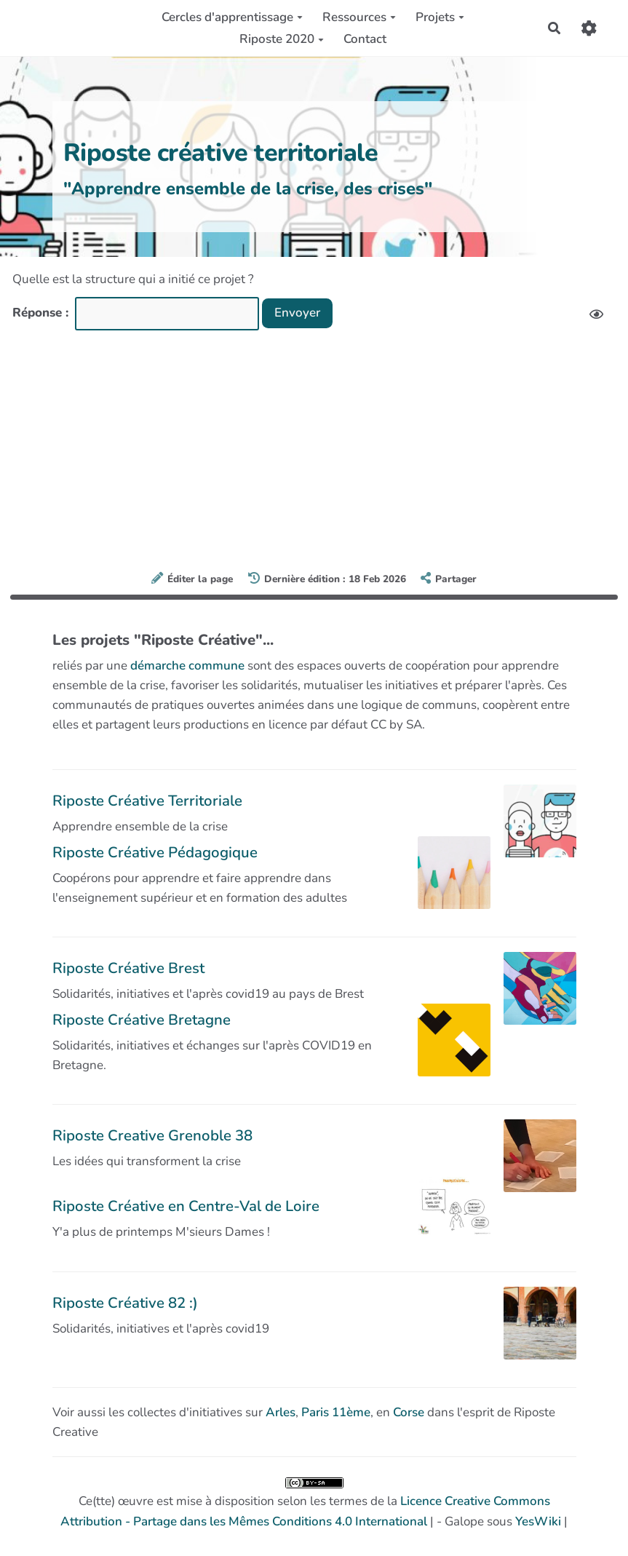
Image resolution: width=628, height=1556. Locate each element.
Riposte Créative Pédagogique (155, 852)
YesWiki (538, 1521)
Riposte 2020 (281, 39)
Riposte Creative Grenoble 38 (152, 1135)
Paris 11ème (335, 1412)
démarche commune (187, 665)
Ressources (359, 17)
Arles (280, 1412)
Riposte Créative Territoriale (147, 800)
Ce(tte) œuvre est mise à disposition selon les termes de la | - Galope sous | (314, 1503)
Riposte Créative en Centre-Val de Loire (185, 1206)
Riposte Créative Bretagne (141, 1019)
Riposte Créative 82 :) (125, 1303)
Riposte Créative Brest (128, 968)
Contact (364, 39)
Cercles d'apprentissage (232, 17)
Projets (440, 17)
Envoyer (297, 312)
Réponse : (42, 312)
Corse (408, 1412)
